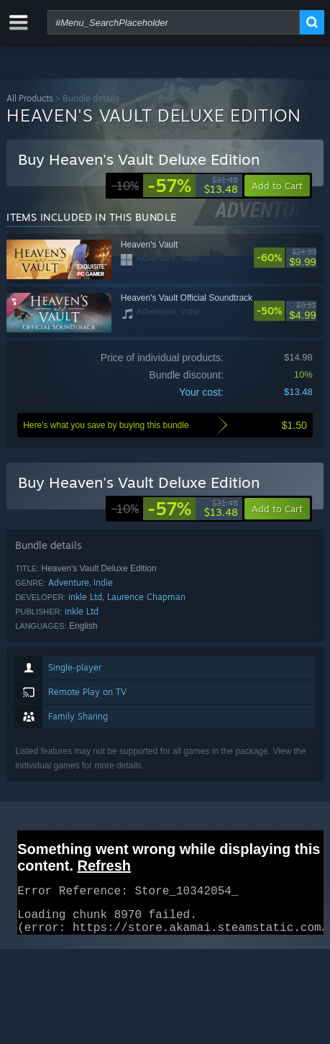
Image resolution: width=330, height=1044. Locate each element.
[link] (174, 185)
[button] (277, 508)
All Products (29, 98)
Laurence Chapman (146, 596)
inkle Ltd (85, 596)
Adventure (68, 582)
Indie (103, 582)
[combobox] (173, 22)
